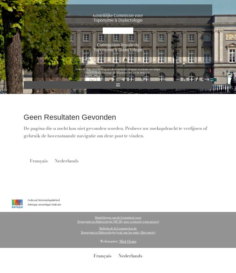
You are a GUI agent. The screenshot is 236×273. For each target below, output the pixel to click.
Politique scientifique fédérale (44, 204)
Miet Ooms (127, 241)
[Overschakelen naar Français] (38, 160)
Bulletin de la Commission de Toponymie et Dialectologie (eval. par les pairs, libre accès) (118, 230)
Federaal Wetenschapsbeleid (44, 200)
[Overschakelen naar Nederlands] (66, 160)
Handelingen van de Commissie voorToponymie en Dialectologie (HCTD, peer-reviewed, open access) (118, 219)
